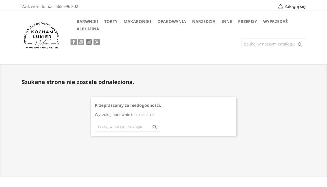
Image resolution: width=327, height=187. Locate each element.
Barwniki (87, 21)
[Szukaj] (273, 44)
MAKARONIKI (137, 21)
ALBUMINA (88, 29)
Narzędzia (203, 21)
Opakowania (171, 21)
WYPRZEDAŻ (275, 21)
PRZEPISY (247, 21)
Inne (226, 21)
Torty (111, 21)
